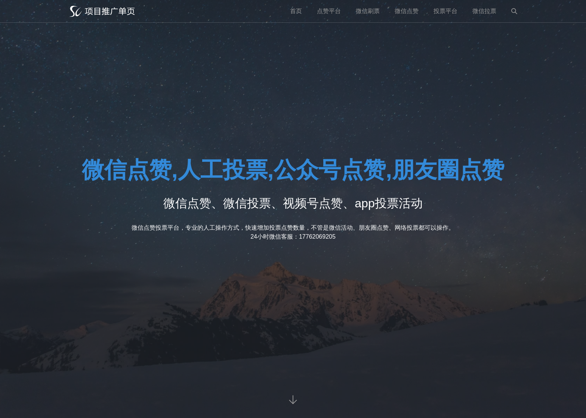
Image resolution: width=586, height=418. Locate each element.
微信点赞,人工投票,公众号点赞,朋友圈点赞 (293, 169)
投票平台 (445, 11)
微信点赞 (407, 11)
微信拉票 (484, 11)
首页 (296, 11)
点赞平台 (329, 11)
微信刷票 (368, 11)
